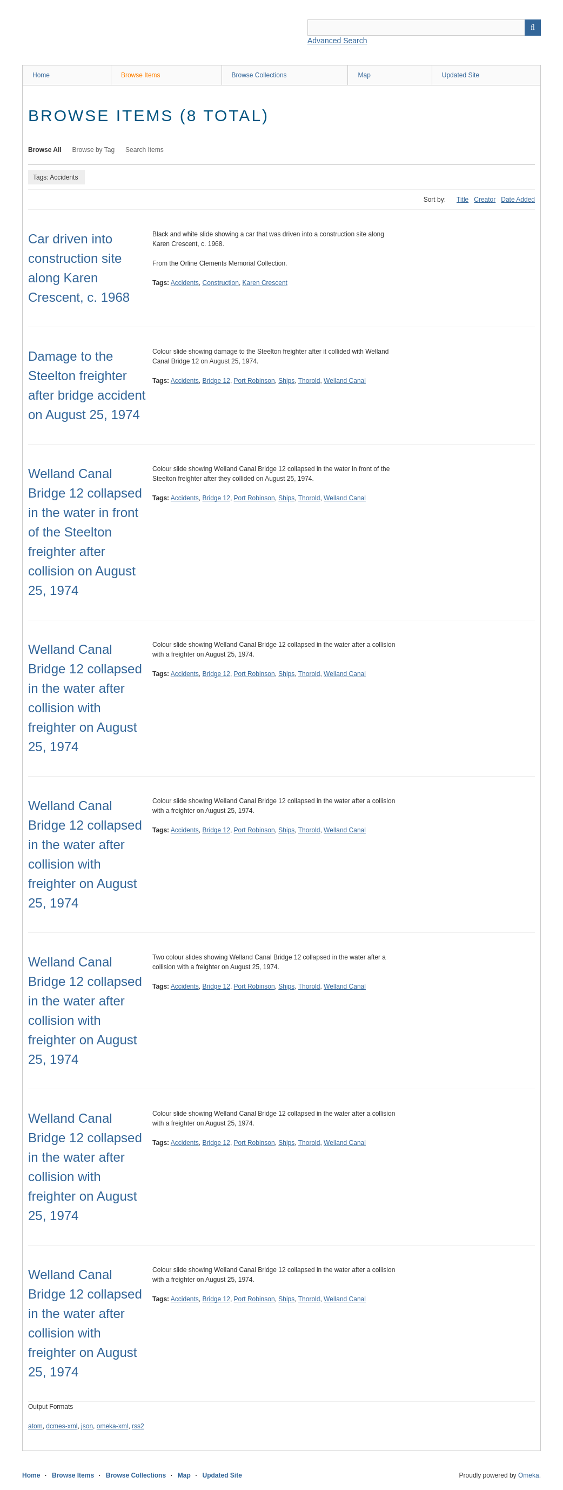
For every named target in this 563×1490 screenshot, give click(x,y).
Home (41, 75)
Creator (484, 199)
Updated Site (460, 75)
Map (364, 75)
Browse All (45, 150)
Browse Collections (259, 75)
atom (35, 1426)
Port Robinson (254, 381)
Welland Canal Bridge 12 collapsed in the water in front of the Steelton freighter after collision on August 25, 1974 (85, 532)
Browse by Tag (93, 150)
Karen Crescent (265, 283)
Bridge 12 (216, 381)
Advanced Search (337, 40)
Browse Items (140, 75)
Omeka (528, 1475)
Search (533, 27)
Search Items (144, 150)
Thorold (309, 381)
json (87, 1426)
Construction (221, 283)
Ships (286, 381)
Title (462, 199)
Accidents (185, 283)
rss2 (138, 1426)
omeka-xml (113, 1426)
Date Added (518, 199)
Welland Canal (345, 381)
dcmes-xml (61, 1426)
